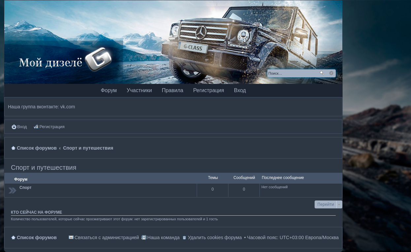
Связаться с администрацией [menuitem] (107, 237)
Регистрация (208, 90)
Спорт (25, 187)
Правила (172, 90)
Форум (109, 90)
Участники (139, 90)
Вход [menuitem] (22, 126)
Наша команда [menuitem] (163, 237)
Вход (240, 90)
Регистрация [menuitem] (51, 126)
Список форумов (37, 237)
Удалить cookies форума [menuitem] (215, 237)
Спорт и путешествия (43, 167)
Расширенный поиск (331, 73)
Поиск (322, 73)
